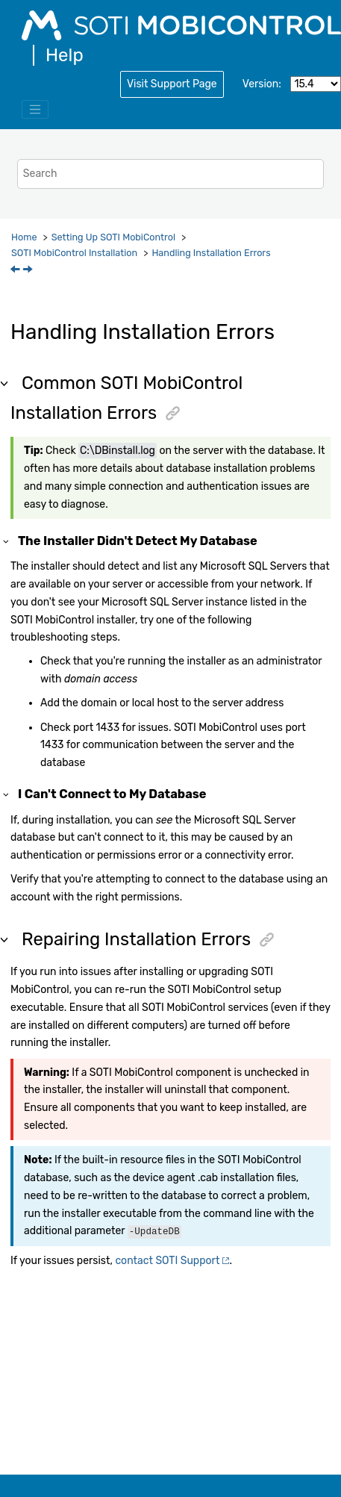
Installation (74, 252)
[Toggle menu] (35, 109)
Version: (262, 84)
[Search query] (170, 173)
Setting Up (113, 237)
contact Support (167, 1260)
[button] (6, 541)
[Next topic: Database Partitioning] (29, 270)
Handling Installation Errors (210, 252)
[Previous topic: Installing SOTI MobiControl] (16, 270)
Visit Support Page (172, 84)
